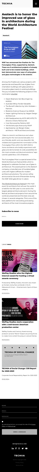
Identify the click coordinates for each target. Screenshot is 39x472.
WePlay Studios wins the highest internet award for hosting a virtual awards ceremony (18, 275)
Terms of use (11, 426)
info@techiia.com (19, 443)
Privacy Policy (20, 462)
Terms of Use (19, 465)
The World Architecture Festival (14, 184)
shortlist (14, 94)
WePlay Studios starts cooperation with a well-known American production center (18, 324)
